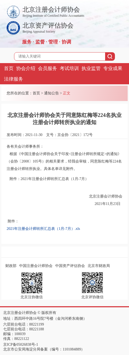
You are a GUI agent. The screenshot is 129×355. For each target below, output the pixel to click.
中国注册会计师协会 (36, 266)
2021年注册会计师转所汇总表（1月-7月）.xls (43, 229)
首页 (9, 68)
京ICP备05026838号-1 (20, 345)
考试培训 (69, 68)
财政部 (10, 266)
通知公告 (51, 93)
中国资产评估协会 (70, 266)
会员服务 (47, 68)
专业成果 (112, 68)
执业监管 (91, 68)
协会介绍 (25, 68)
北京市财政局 (99, 266)
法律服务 (13, 79)
